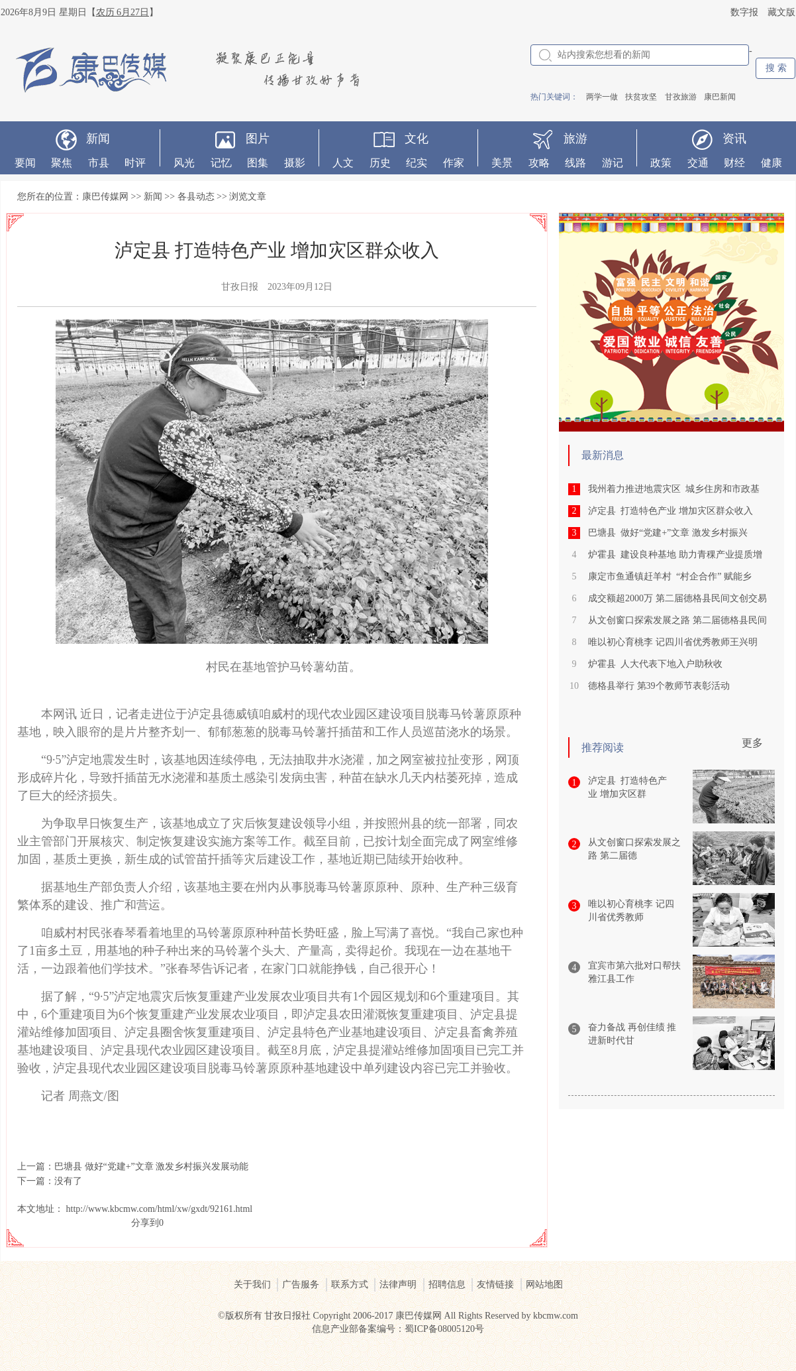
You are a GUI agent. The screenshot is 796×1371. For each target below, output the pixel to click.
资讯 (734, 138)
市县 (98, 162)
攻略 (539, 162)
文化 (416, 138)
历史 (380, 162)
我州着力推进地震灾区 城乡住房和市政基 (674, 489)
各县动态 (196, 197)
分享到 (145, 1223)
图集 (257, 162)
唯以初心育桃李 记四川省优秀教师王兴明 (673, 642)
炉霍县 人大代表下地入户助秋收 (655, 664)
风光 (184, 162)
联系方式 (349, 1284)
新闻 (98, 138)
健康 (771, 162)
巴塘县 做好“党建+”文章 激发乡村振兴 (668, 533)
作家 (453, 162)
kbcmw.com (555, 1316)
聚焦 (61, 162)
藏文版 (781, 12)
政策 (661, 162)
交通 (698, 162)
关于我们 (252, 1284)
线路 (575, 162)
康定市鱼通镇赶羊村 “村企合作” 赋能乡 (670, 576)
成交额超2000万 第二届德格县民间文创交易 (677, 598)
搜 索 (776, 68)
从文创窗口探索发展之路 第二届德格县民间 (677, 620)
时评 (135, 162)
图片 (258, 138)
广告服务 (300, 1284)
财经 (734, 162)
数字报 (744, 12)
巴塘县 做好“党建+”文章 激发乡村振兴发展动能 (151, 1166)
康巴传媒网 (105, 197)
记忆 (221, 162)
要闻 (25, 162)
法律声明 (398, 1284)
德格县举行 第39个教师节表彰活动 (659, 686)
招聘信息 (447, 1284)
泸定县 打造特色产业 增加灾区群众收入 (670, 511)
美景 (502, 162)
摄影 (294, 162)
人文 (343, 162)
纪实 (416, 162)
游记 (612, 162)
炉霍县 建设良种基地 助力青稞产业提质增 (675, 555)
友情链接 (495, 1284)
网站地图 (544, 1284)
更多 (752, 742)
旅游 (575, 138)
